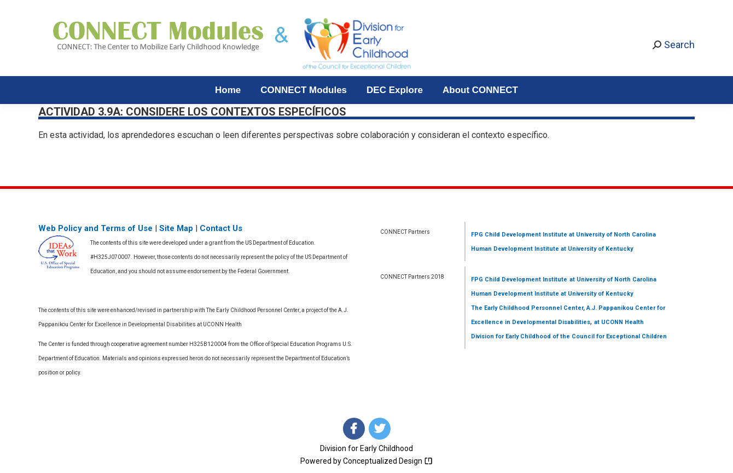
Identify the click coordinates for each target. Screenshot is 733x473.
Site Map (176, 228)
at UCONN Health (619, 322)
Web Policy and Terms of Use (95, 228)
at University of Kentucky (596, 248)
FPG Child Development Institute (519, 234)
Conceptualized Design (388, 461)
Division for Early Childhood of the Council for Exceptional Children (569, 336)
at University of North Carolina (611, 234)
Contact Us (221, 228)
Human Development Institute (515, 248)
